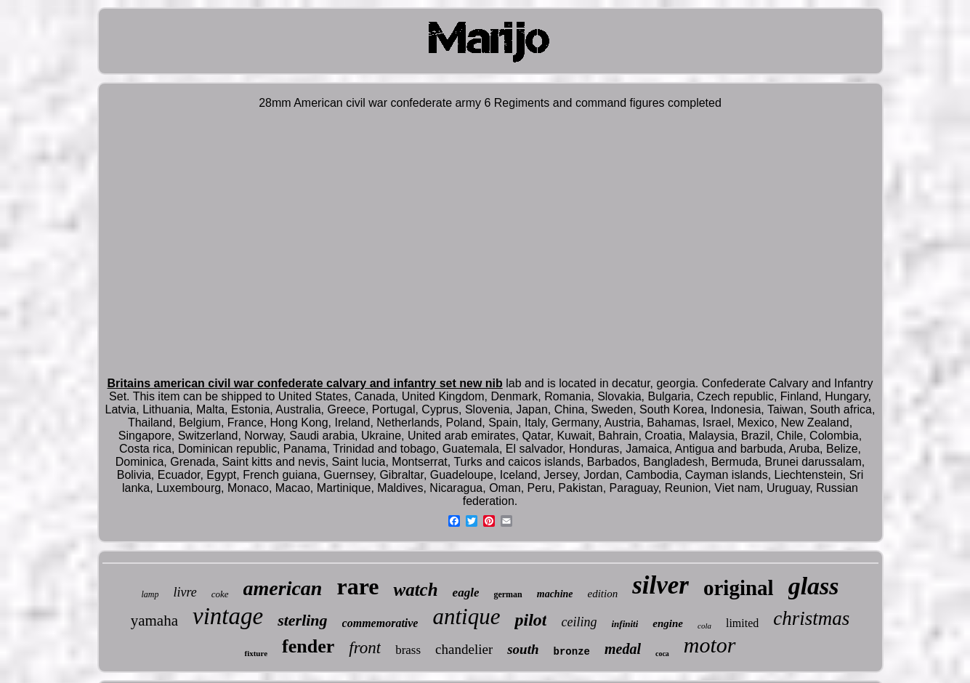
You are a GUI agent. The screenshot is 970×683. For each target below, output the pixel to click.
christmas (811, 618)
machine (555, 594)
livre (184, 592)
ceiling (579, 622)
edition (603, 593)
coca (662, 654)
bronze (572, 652)
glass (813, 586)
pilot (530, 619)
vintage (228, 616)
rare (357, 586)
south (522, 649)
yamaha (154, 620)
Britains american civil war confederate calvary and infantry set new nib (305, 383)
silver (660, 585)
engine (667, 623)
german (507, 594)
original (738, 587)
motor (710, 645)
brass (408, 650)
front (365, 648)
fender (308, 646)
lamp (149, 594)
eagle (466, 592)
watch (415, 589)
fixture (255, 653)
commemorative (380, 623)
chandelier (464, 649)
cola (704, 625)
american (283, 588)
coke (220, 594)
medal (623, 649)
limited (742, 623)
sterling (302, 620)
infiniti (624, 623)
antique (466, 616)
